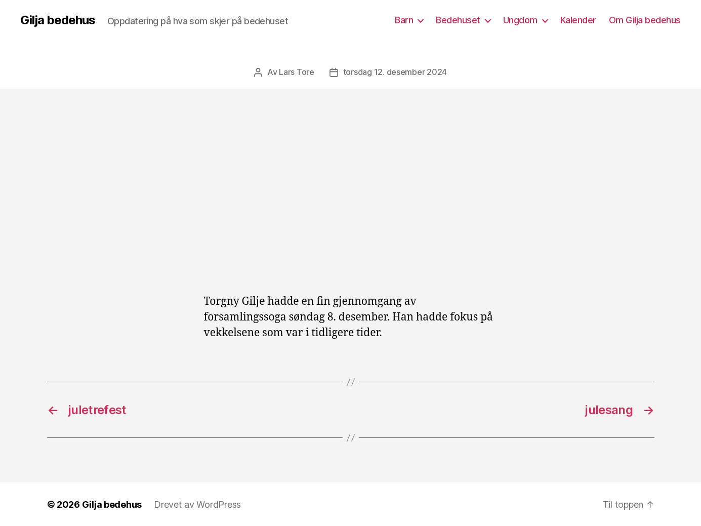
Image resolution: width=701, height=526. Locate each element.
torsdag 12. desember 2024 (395, 72)
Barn (404, 20)
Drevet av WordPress (197, 504)
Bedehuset (458, 20)
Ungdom (520, 20)
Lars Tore (296, 72)
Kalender (578, 20)
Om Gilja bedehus (645, 20)
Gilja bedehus (57, 20)
